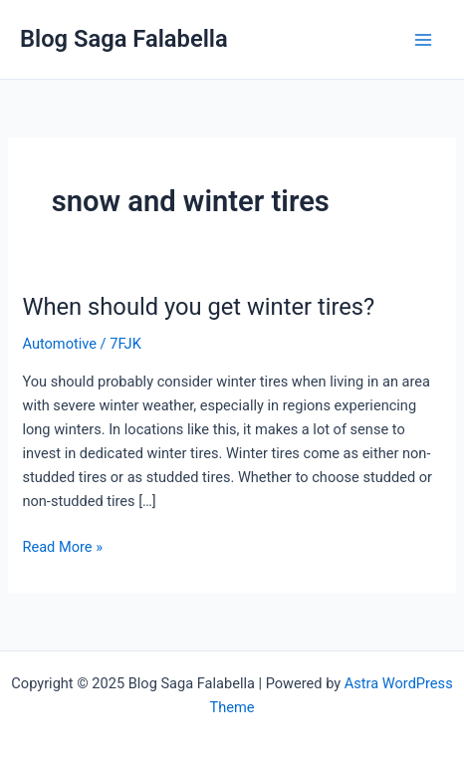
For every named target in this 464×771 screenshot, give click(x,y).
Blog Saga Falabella (124, 39)
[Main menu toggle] (423, 40)
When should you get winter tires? (198, 307)
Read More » (62, 545)
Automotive (59, 344)
